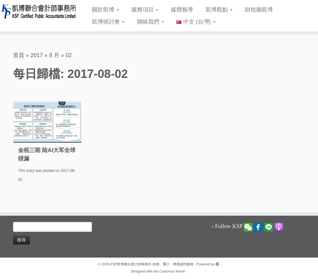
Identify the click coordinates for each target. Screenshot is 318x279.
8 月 (54, 55)
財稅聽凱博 (259, 10)
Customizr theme (172, 271)
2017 (36, 55)
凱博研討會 (108, 22)
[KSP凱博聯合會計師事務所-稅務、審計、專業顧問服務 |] (37, 11)
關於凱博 (105, 10)
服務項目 (144, 10)
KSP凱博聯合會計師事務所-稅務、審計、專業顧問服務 (151, 264)
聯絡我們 (150, 22)
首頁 (18, 55)
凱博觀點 (219, 10)
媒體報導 (182, 10)
